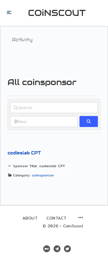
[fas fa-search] (88, 121)
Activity (22, 40)
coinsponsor (43, 175)
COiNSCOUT (57, 13)
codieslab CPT (24, 153)
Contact (56, 218)
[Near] (44, 121)
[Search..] (54, 107)
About (30, 218)
